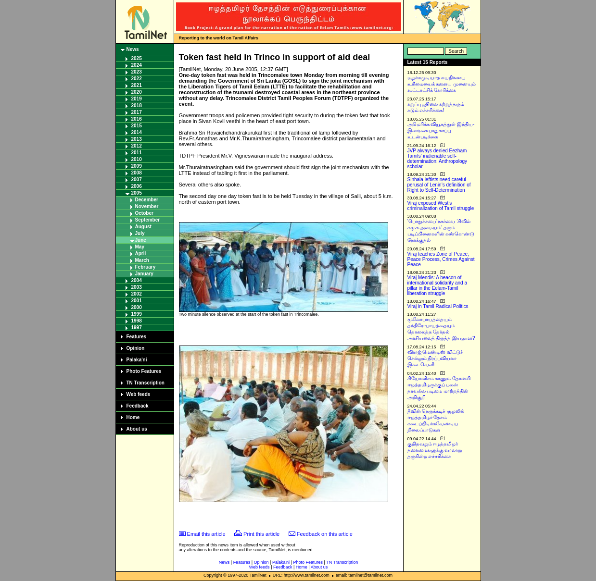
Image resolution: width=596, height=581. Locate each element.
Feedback (138, 405)
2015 (136, 125)
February (145, 267)
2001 (136, 300)
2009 (136, 166)
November (147, 206)
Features (137, 336)
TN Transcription (146, 382)
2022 (136, 78)
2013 (136, 139)
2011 (136, 152)
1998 (136, 320)
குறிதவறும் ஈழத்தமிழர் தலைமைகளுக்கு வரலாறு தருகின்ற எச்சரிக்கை (434, 450)
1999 (136, 314)
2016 (136, 119)
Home (133, 417)
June (140, 240)
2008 (136, 172)
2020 (136, 92)
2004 (136, 280)
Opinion (136, 348)
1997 (136, 327)
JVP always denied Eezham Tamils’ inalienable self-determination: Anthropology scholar (437, 158)
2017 (136, 112)
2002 (136, 294)
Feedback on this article (325, 534)
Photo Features (144, 371)
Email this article (206, 534)
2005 (136, 193)
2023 (136, 71)
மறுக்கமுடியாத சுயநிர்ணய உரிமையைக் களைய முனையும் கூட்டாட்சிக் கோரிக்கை (441, 84)
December (146, 199)
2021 (136, 85)
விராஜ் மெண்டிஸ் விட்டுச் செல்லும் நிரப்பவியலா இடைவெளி (435, 358)
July (140, 233)
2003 (136, 287)
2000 (136, 307)
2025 (136, 58)
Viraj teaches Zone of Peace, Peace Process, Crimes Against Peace (441, 259)
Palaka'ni (137, 359)
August (143, 226)
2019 (136, 98)
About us (137, 429)
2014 (136, 132)
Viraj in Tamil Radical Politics (438, 306)
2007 (136, 179)
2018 (136, 105)
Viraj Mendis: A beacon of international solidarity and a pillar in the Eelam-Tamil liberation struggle (437, 285)
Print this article (261, 534)
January (144, 273)
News (133, 49)
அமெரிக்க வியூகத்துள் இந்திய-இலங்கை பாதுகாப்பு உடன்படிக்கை (441, 130)
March (142, 260)
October (144, 213)
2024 (136, 65)
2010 (136, 159)
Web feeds (139, 394)
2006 (136, 186)
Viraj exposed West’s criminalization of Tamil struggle (440, 205)
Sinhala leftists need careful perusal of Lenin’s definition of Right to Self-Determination (439, 185)
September (147, 220)
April (140, 253)
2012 (136, 145)
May (139, 246)
